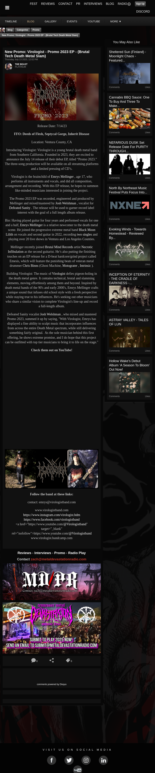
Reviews (25, 553)
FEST (33, 3)
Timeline (11, 21)
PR (78, 3)
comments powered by (52, 684)
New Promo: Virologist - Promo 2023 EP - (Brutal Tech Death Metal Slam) (40, 35)
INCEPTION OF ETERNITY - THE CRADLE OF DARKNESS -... (129, 279)
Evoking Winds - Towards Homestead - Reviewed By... (127, 233)
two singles (84, 234)
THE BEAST (21, 64)
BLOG (110, 3)
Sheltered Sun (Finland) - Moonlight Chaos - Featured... (127, 56)
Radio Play (77, 553)
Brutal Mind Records (58, 247)
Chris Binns (30, 266)
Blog (10, 30)
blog (30, 21)
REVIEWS (48, 3)
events (72, 21)
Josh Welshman (65, 203)
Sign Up (140, 4)
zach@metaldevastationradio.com (58, 559)
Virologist (58, 273)
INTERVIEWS (93, 3)
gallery (50, 21)
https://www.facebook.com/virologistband (52, 519)
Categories (22, 30)
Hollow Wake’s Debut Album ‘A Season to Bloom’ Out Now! (129, 365)
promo (35, 30)
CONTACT (65, 3)
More (115, 21)
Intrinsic (85, 266)
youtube (94, 21)
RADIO (122, 3)
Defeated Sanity (19, 208)
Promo (60, 553)
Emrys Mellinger (62, 176)
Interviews (43, 553)
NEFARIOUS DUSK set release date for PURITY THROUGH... (128, 147)
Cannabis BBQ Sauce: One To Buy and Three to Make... (129, 102)
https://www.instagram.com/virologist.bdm (51, 515)
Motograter (69, 266)
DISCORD (143, 11)
